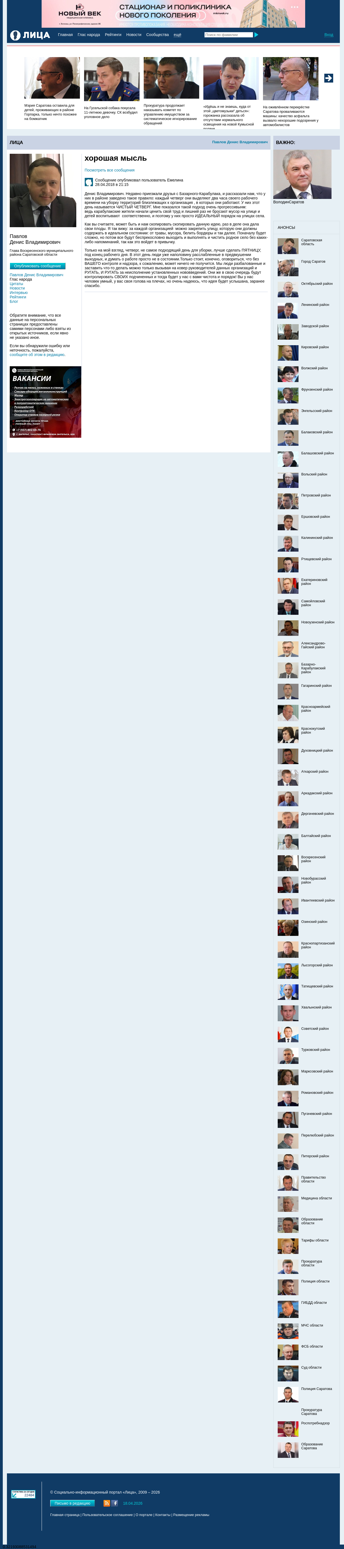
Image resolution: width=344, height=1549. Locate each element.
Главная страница (65, 1515)
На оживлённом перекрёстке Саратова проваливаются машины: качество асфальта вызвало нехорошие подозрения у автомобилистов (290, 116)
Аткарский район (314, 772)
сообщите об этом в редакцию (37, 354)
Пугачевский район (316, 1114)
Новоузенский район (318, 622)
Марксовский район (317, 1071)
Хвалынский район (316, 1007)
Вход (328, 34)
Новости (133, 34)
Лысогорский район (317, 965)
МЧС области (312, 1325)
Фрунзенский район (317, 389)
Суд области (311, 1367)
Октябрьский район (317, 284)
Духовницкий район (317, 750)
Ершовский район (315, 517)
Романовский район (317, 1093)
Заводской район (315, 326)
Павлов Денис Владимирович (240, 142)
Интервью (19, 292)
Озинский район (314, 922)
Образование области (312, 1221)
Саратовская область (311, 242)
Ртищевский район (316, 559)
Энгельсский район (316, 411)
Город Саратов (313, 261)
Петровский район (316, 495)
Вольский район (314, 474)
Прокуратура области (311, 1263)
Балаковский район (317, 432)
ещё (177, 34)
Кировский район (315, 347)
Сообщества (157, 34)
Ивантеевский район (318, 900)
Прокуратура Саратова (311, 1412)
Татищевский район (317, 986)
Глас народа (89, 34)
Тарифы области (314, 1240)
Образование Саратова (312, 1446)
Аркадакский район (317, 793)
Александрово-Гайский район (313, 645)
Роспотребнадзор (315, 1423)
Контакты (162, 1515)
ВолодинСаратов (288, 202)
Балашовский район (317, 453)
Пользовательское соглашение (107, 1515)
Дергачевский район (317, 814)
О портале (144, 1515)
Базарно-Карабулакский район (313, 668)
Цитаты (16, 283)
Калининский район (317, 538)
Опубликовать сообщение (37, 266)
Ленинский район (315, 305)
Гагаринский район (316, 686)
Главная (65, 34)
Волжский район (314, 368)
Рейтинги (113, 34)
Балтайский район (316, 836)
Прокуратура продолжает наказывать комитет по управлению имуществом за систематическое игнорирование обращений (170, 114)
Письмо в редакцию (72, 1503)
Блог (14, 301)
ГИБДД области (314, 1303)
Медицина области (316, 1198)
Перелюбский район (317, 1135)
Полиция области (315, 1281)
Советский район (315, 1029)
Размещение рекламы (191, 1515)
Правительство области (313, 1179)
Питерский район (315, 1156)
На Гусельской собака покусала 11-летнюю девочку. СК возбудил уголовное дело (111, 112)
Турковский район (315, 1050)
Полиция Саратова (316, 1389)
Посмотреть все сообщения (110, 170)
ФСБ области (312, 1346)
